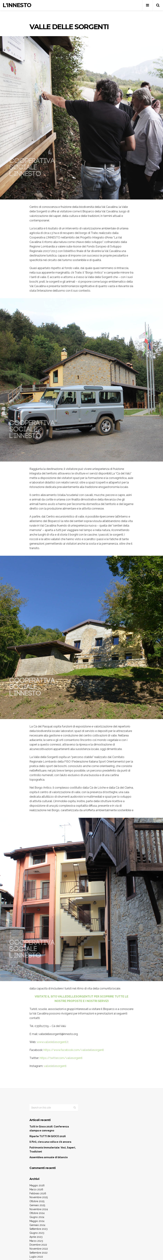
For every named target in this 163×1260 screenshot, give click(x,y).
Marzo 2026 (36, 1189)
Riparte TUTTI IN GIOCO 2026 (47, 1136)
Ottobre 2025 (36, 1201)
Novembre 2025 (38, 1197)
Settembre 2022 (38, 1252)
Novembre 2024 (38, 1209)
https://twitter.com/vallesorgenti (61, 1058)
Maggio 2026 (37, 1185)
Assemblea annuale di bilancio (48, 1157)
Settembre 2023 (38, 1229)
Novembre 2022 (38, 1248)
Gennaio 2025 (37, 1205)
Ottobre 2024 (37, 1213)
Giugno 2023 (36, 1233)
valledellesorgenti (55, 1066)
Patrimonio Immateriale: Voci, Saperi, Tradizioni (52, 1149)
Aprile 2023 (35, 1236)
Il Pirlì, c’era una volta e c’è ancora (50, 1141)
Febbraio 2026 (37, 1193)
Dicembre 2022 (38, 1244)
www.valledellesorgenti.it (52, 1042)
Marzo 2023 (36, 1240)
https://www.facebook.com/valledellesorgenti (74, 1050)
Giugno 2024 (36, 1217)
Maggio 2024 (36, 1221)
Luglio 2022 (36, 1256)
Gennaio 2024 (37, 1225)
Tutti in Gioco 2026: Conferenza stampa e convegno (49, 1128)
